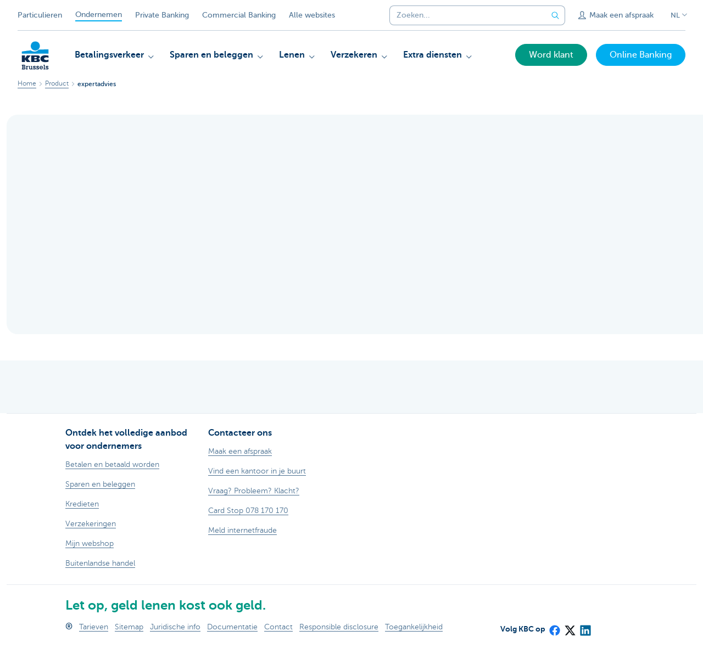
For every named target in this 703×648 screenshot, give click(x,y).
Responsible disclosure (338, 627)
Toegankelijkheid (414, 627)
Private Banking (162, 15)
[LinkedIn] (585, 627)
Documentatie (232, 627)
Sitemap (129, 627)
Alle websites (312, 15)
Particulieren (40, 15)
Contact (278, 627)
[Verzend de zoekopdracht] (555, 15)
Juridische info (175, 627)
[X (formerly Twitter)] (569, 627)
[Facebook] (554, 627)
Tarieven (93, 627)
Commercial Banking (239, 15)
